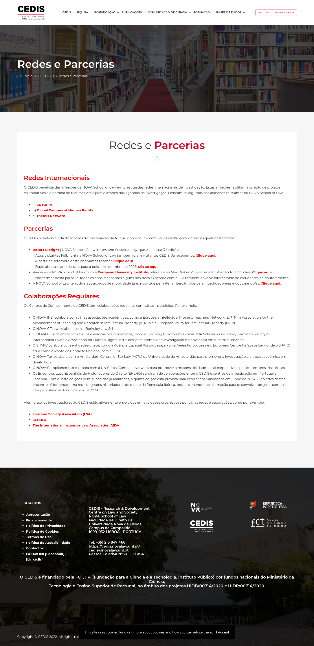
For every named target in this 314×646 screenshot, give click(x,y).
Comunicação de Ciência (169, 12)
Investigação (106, 12)
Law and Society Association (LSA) (62, 414)
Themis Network (51, 216)
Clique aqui (205, 255)
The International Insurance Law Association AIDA (76, 425)
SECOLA (40, 420)
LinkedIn (34, 559)
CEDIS (68, 12)
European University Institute (123, 272)
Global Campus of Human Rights (65, 210)
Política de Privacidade (46, 526)
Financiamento (39, 520)
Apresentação (38, 514)
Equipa (84, 12)
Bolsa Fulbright (46, 250)
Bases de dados (230, 12)
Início (28, 76)
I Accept (222, 632)
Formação (203, 12)
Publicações (134, 12)
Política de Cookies (42, 531)
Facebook (54, 554)
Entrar (263, 12)
